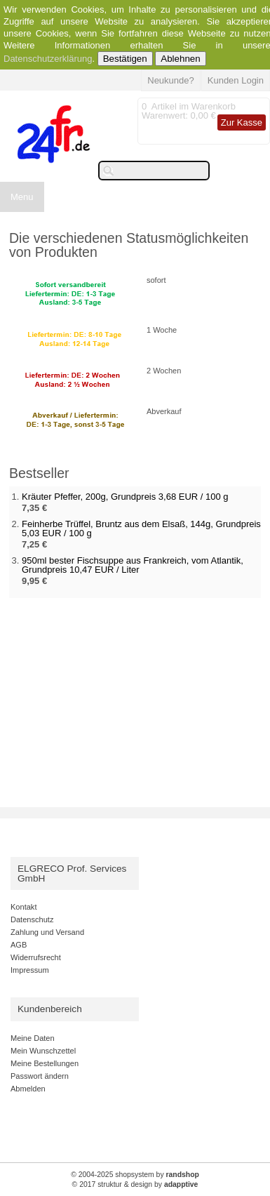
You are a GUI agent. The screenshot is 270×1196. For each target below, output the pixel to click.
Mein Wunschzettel (43, 1050)
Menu (22, 197)
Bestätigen (125, 58)
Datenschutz (32, 919)
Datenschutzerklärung (48, 58)
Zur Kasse (241, 122)
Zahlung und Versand (47, 932)
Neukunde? (170, 80)
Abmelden (28, 1088)
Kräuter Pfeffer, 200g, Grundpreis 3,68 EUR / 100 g (125, 496)
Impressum (30, 970)
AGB (19, 945)
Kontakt (23, 907)
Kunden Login (236, 80)
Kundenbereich (50, 1009)
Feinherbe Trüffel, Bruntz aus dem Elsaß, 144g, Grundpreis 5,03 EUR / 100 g (141, 528)
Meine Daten (33, 1038)
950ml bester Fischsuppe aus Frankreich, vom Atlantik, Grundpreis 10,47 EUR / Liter (132, 565)
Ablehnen (180, 58)
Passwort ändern (40, 1076)
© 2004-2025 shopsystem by (135, 1174)
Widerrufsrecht (36, 957)
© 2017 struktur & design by (135, 1184)
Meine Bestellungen (45, 1063)
